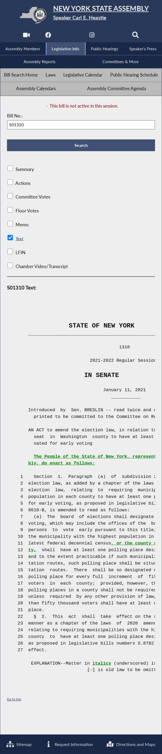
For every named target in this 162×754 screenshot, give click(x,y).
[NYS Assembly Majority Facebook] (48, 36)
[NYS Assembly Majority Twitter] (70, 36)
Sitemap (20, 724)
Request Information (100, 724)
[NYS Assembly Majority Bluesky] (114, 36)
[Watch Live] (26, 36)
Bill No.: (15, 116)
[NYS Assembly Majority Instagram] (92, 36)
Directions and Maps (32, 744)
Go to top (14, 700)
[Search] (136, 36)
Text (20, 240)
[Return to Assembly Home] (81, 15)
